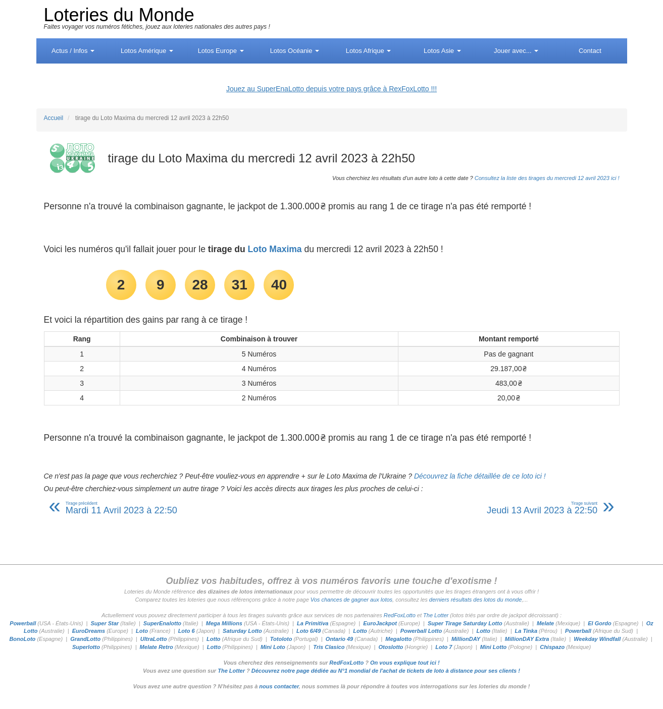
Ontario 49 (339, 639)
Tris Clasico (328, 647)
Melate (545, 623)
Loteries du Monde (119, 15)
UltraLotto (153, 639)
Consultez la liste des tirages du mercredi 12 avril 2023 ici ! (547, 178)
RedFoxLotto (400, 615)
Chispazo (552, 647)
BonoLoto (22, 639)
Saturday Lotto (242, 631)
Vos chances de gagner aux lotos (351, 600)
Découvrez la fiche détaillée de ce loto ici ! (480, 476)
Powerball (23, 623)
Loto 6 (186, 631)
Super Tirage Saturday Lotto (465, 623)
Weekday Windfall (597, 639)
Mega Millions (224, 623)
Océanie (294, 50)
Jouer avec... (516, 50)
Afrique (368, 50)
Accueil (54, 118)
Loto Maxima (275, 249)
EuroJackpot (380, 623)
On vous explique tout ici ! (405, 663)
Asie (442, 50)
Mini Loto (273, 647)
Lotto (360, 631)
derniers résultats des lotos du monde (475, 600)
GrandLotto (85, 639)
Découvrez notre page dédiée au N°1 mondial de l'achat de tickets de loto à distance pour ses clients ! (385, 671)
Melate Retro (156, 647)
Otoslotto (390, 647)
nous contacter (278, 686)
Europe (221, 50)
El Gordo (599, 623)
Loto (142, 631)
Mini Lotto (493, 647)
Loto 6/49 (308, 631)
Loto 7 (443, 647)
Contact (590, 50)
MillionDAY (465, 639)
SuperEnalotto (162, 623)
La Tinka (526, 631)
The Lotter (435, 615)
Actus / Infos (73, 50)
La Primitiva (312, 623)
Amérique (147, 50)
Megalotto (398, 639)
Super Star (104, 623)
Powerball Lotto (421, 631)
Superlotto (86, 647)
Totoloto (281, 639)
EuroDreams (88, 631)
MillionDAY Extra (527, 639)
